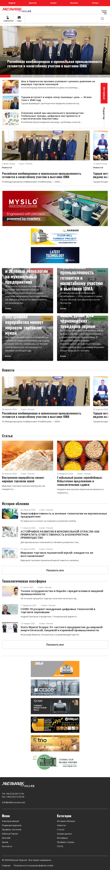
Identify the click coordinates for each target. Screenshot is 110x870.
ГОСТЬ (60, 846)
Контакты (7, 846)
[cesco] (55, 687)
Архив (5, 842)
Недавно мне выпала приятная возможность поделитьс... (80, 491)
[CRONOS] (55, 255)
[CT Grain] (55, 761)
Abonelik (6, 837)
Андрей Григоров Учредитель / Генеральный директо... (49, 616)
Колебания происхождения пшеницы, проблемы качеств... (51, 122)
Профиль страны (65, 842)
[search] (102, 18)
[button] (5, 76)
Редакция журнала (11, 825)
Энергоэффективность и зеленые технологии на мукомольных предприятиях (26, 273)
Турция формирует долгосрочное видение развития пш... (51, 103)
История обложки (66, 821)
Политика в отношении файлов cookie (33, 865)
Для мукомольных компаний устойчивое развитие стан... (50, 542)
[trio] (55, 743)
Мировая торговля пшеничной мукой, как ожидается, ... (23, 487)
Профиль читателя (11, 829)
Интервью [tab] (104, 93)
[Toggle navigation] (104, 12)
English (12, 3)
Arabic (53, 3)
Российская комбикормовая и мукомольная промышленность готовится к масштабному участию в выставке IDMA (81, 272)
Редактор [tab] (104, 113)
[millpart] (55, 724)
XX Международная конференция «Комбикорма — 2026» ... (32, 181)
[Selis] (55, 669)
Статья (60, 829)
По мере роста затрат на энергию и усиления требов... (49, 520)
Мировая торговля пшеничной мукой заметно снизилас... (50, 560)
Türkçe (95, 3)
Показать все (55, 570)
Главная (6, 865)
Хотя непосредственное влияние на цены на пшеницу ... (50, 87)
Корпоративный (10, 821)
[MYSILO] (55, 208)
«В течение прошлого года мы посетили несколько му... (49, 598)
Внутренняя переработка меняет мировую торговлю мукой (24, 324)
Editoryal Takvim (10, 833)
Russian (74, 3)
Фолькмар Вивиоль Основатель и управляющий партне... (50, 634)
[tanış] (55, 706)
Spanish (33, 3)
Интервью (62, 837)
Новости (7, 167)
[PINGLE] (55, 236)
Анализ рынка (64, 833)
